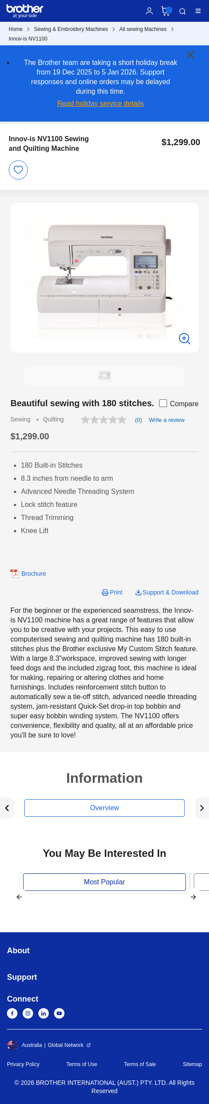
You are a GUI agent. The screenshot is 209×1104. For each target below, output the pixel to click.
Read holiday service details (100, 103)
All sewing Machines (143, 29)
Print (116, 592)
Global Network (66, 1045)
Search (182, 11)
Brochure (33, 573)
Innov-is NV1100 (28, 39)
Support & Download (171, 592)
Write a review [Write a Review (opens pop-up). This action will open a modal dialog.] (167, 420)
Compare (178, 403)
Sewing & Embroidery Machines (71, 29)
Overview (104, 808)
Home (16, 29)
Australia (24, 1045)
